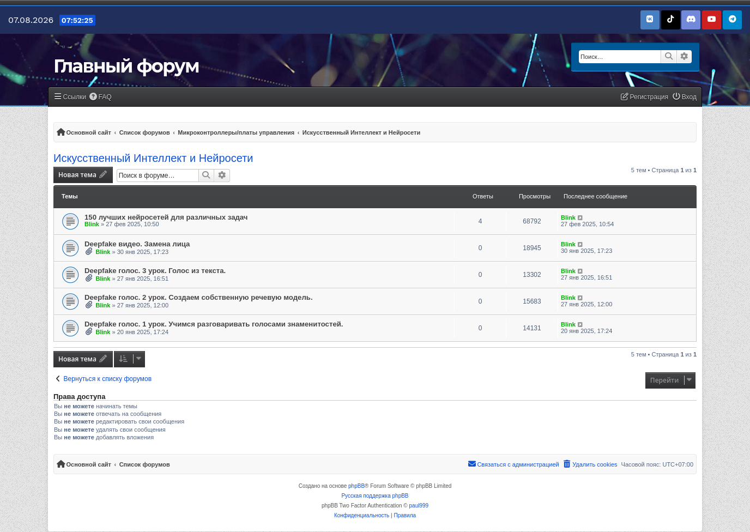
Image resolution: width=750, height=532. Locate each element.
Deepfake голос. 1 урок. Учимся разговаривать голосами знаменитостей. (213, 324)
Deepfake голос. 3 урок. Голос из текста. (155, 271)
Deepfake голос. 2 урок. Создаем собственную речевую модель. (198, 297)
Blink (91, 224)
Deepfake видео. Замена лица (137, 244)
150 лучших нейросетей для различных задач (166, 217)
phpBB (356, 486)
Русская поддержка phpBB (374, 496)
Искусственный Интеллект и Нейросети (153, 158)
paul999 (419, 506)
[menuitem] (100, 97)
